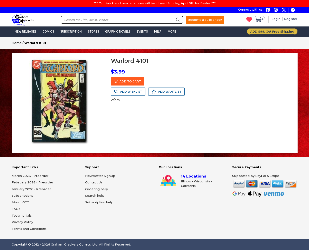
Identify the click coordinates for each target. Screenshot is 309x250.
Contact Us (94, 182)
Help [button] (158, 31)
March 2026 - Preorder (30, 176)
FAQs (16, 209)
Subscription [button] (71, 31)
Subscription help (99, 202)
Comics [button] (48, 31)
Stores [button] (93, 31)
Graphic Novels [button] (118, 31)
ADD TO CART (127, 81)
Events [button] (142, 31)
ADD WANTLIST (166, 92)
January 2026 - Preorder (31, 189)
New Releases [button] (26, 31)
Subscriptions (22, 195)
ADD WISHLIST (128, 92)
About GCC (20, 202)
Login (276, 19)
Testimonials (22, 215)
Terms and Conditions (29, 229)
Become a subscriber (205, 20)
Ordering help (96, 189)
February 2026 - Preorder (32, 182)
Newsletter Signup (100, 176)
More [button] (172, 31)
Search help (94, 195)
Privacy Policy (22, 222)
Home (17, 43)
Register (291, 19)
